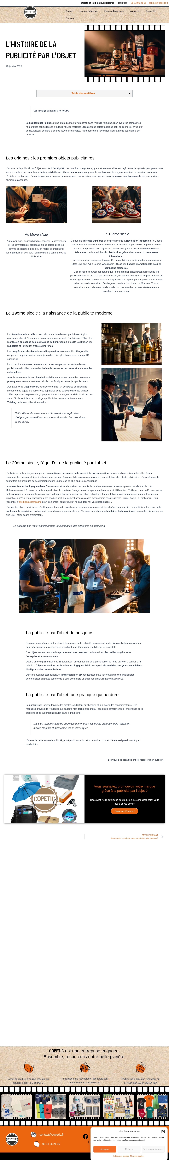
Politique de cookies (121, 1156)
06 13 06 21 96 (138, 3)
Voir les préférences (153, 1149)
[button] (163, 1131)
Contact (70, 18)
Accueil (69, 11)
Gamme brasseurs (114, 11)
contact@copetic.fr (158, 3)
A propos (134, 11)
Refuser (129, 1149)
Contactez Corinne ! (124, 811)
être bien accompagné (30, 502)
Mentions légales (136, 1156)
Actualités (151, 11)
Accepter (104, 1149)
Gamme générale (89, 11)
